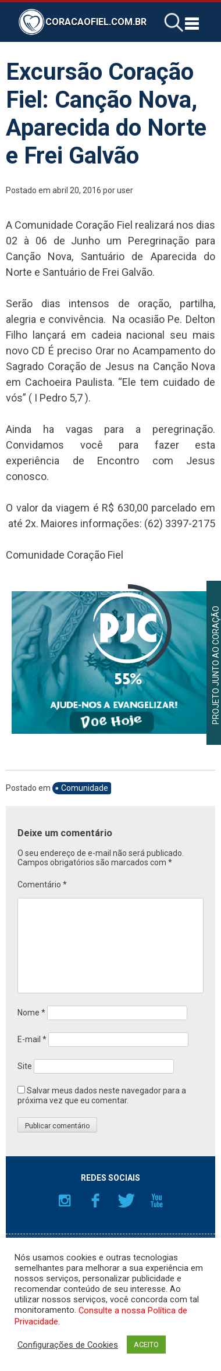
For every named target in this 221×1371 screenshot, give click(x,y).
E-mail (32, 1039)
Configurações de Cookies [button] (67, 1345)
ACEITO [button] (146, 1344)
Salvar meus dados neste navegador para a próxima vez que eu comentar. (101, 1095)
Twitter (126, 1200)
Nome (31, 1012)
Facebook (95, 1200)
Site (24, 1066)
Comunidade (84, 788)
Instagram (64, 1200)
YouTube (157, 1200)
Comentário (42, 884)
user (125, 190)
